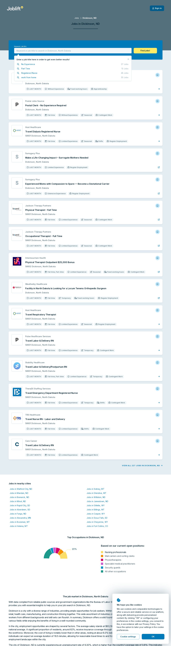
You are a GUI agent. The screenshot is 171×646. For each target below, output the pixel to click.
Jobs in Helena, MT (19, 526)
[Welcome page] (15, 8)
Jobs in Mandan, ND (19, 493)
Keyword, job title (20, 46)
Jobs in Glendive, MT (96, 493)
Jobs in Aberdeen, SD (20, 509)
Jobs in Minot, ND (18, 501)
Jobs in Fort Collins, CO (97, 526)
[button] (145, 50)
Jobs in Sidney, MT (95, 489)
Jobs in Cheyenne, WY (97, 522)
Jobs (76, 18)
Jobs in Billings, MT (95, 509)
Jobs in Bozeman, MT (20, 522)
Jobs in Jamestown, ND (97, 501)
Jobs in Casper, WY (96, 514)
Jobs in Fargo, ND (18, 514)
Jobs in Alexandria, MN (20, 518)
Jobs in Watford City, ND (21, 489)
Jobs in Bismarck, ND (19, 497)
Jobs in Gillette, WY (96, 505)
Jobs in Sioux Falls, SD (97, 518)
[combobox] (73, 50)
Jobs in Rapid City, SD (20, 505)
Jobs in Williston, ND (96, 497)
